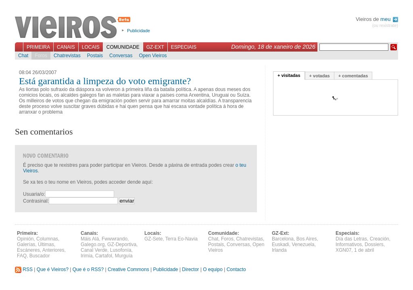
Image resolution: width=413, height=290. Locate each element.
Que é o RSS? (88, 269)
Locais (91, 47)
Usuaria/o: (34, 194)
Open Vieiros (153, 55)
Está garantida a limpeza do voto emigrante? (105, 81)
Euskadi (280, 244)
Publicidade (138, 30)
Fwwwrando (114, 239)
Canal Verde (94, 250)
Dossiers (374, 244)
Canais (66, 47)
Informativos (349, 244)
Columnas (47, 239)
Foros (41, 55)
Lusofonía (120, 250)
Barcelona (283, 239)
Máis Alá (90, 239)
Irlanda (279, 250)
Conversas (120, 55)
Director (190, 269)
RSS (24, 269)
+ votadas (319, 75)
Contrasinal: (36, 201)
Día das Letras (351, 239)
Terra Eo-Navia (181, 239)
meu (389, 19)
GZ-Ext (155, 47)
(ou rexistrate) (385, 25)
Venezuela (303, 244)
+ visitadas (288, 75)
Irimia (86, 256)
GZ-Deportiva (121, 244)
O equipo (213, 269)
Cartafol (103, 256)
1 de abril (364, 250)
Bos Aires (306, 239)
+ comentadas (353, 75)
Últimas (46, 244)
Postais (95, 55)
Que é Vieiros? (53, 269)
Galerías (26, 244)
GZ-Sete (153, 239)
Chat (23, 55)
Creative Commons (128, 269)
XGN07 (343, 250)
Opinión (25, 239)
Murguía (124, 256)
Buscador (39, 256)
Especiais (183, 47)
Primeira (38, 47)
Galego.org (92, 244)
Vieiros (74, 27)
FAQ (22, 256)
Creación (379, 239)
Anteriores (53, 250)
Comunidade (123, 47)
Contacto (236, 269)
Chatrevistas (67, 55)
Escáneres (28, 250)
